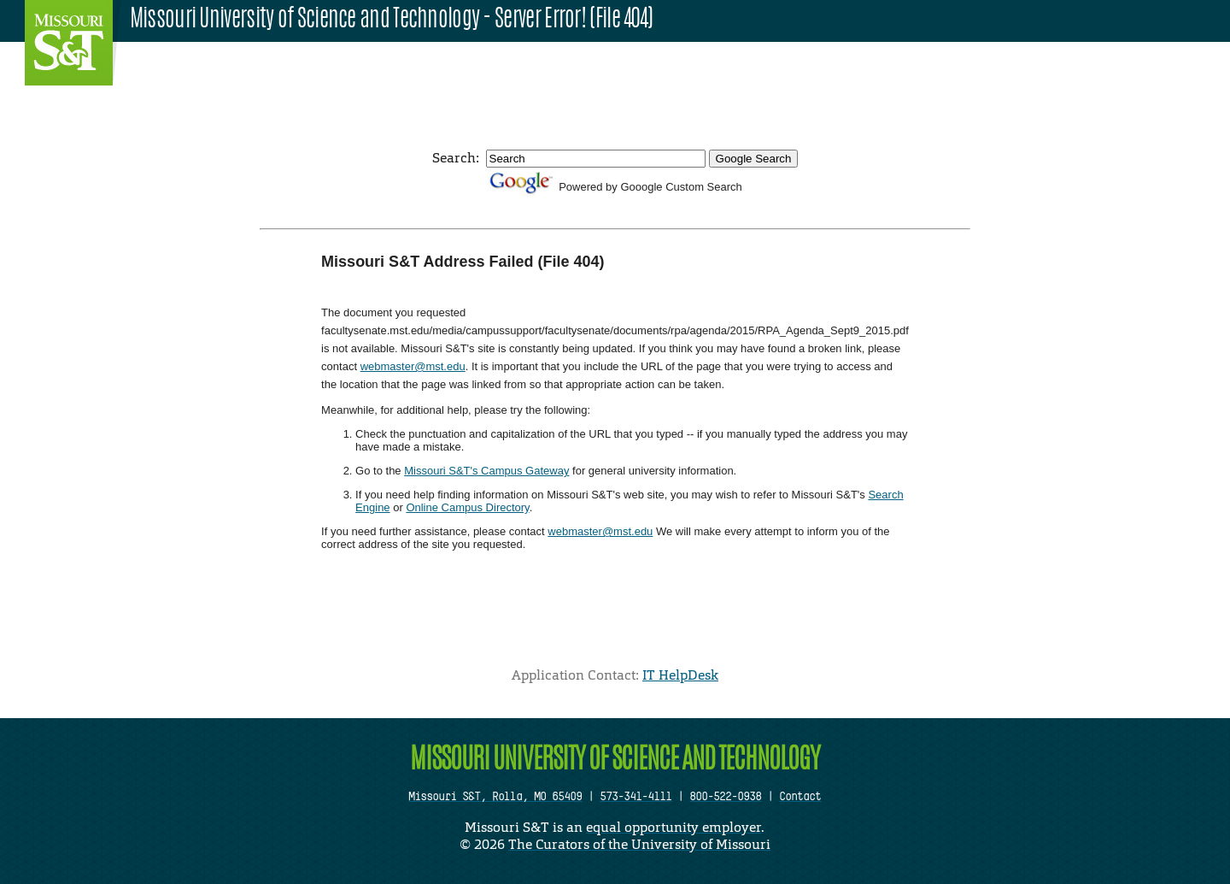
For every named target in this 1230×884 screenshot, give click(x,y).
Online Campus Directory (467, 507)
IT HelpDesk (680, 675)
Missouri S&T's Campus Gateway (486, 470)
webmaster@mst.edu (413, 366)
